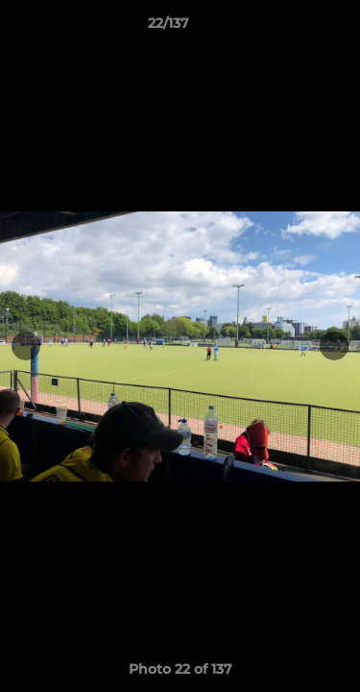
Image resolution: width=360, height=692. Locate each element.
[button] (290, 28)
